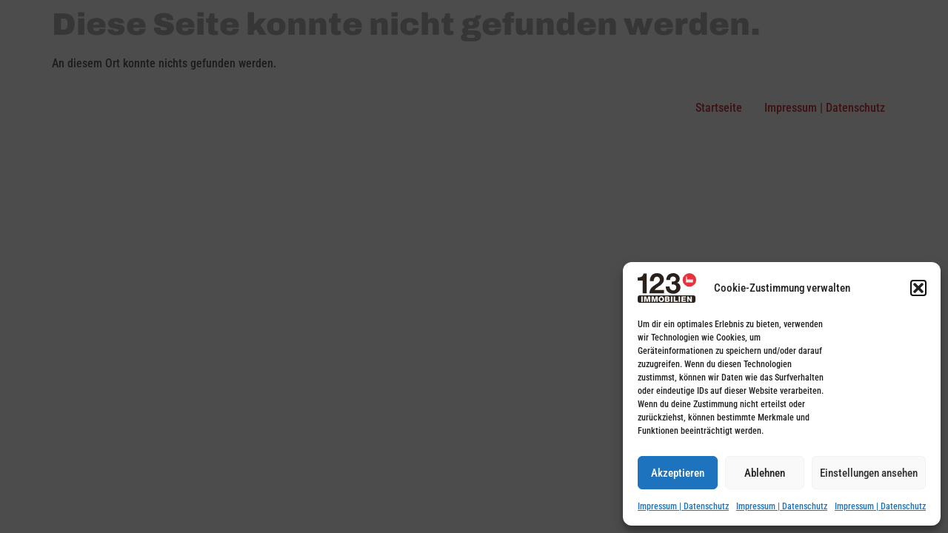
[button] (918, 288)
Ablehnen (764, 473)
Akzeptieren (677, 473)
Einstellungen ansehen (869, 473)
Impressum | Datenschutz (683, 506)
